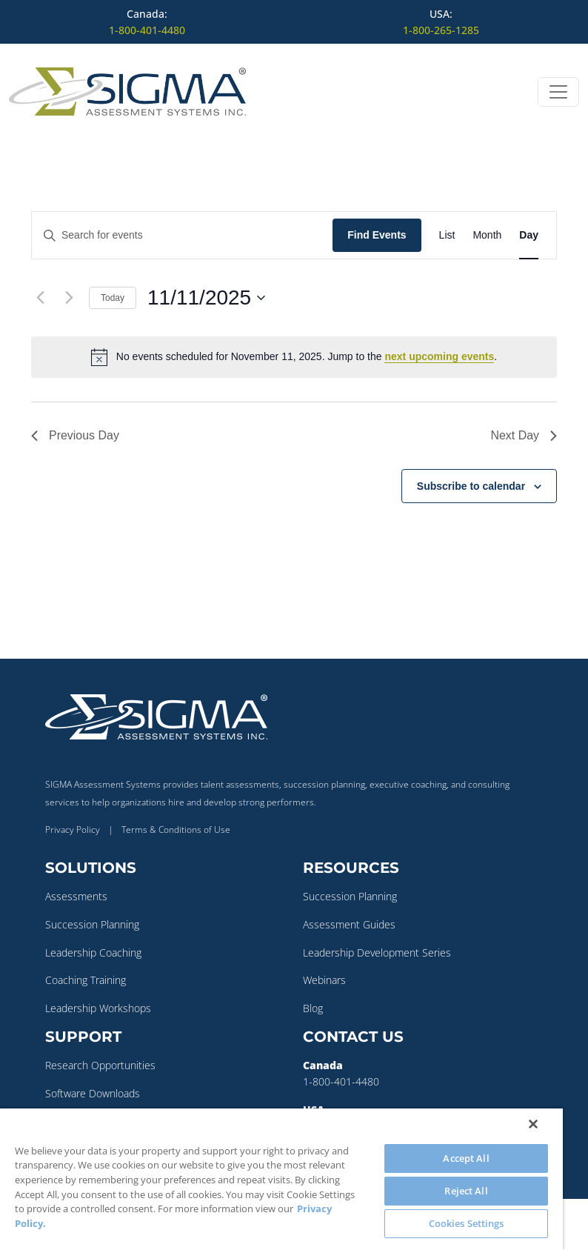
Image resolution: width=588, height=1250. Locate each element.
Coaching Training (85, 980)
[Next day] (69, 298)
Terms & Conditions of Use (175, 829)
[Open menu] (558, 92)
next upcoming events (439, 356)
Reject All (465, 1190)
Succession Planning (92, 924)
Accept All (466, 1158)
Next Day (523, 435)
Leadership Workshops (98, 1008)
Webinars (324, 980)
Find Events (376, 235)
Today (112, 298)
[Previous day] (40, 298)
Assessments (76, 896)
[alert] (294, 357)
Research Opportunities (100, 1065)
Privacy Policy (72, 829)
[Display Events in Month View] (486, 235)
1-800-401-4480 (147, 30)
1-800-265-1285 (441, 30)
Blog (313, 1008)
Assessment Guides (349, 924)
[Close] (533, 1124)
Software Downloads (92, 1093)
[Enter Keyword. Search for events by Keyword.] (182, 235)
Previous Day (75, 435)
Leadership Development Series (377, 952)
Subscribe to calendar (471, 486)
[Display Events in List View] (447, 235)
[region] (281, 1179)
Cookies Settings (466, 1223)
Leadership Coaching (93, 952)
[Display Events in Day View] (528, 235)
